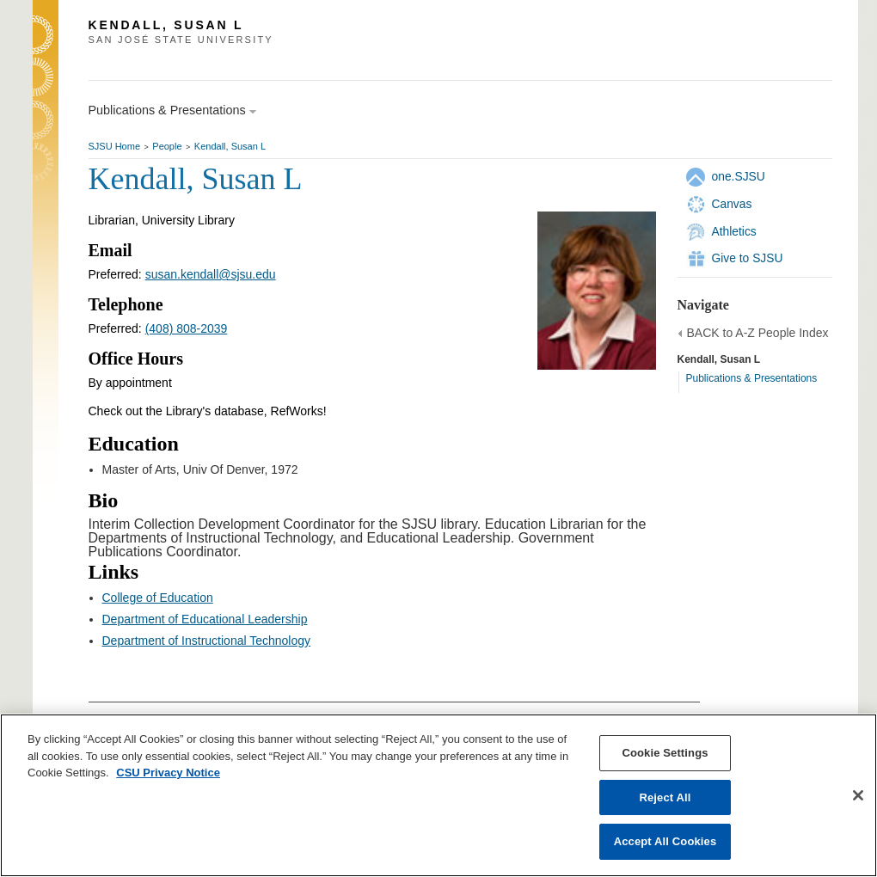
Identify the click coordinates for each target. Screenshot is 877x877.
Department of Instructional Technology (206, 640)
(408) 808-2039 (186, 328)
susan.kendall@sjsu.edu (210, 274)
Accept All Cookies (665, 841)
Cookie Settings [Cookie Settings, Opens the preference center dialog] (665, 752)
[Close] (858, 795)
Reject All (664, 797)
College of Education (157, 597)
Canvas (732, 204)
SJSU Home (115, 146)
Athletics (734, 231)
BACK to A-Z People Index (758, 333)
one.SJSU (738, 176)
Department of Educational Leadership (205, 619)
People (166, 146)
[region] (438, 795)
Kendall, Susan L (230, 146)
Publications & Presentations (752, 378)
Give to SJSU (747, 258)
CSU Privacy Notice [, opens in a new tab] (168, 772)
